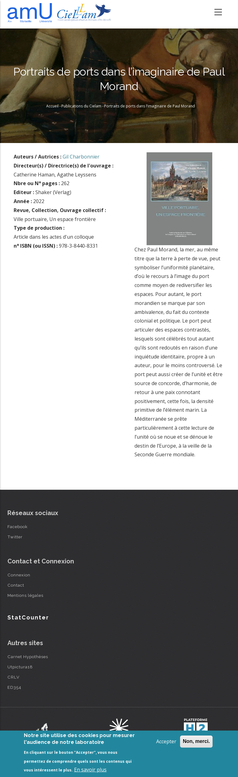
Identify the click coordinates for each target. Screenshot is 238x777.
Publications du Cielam (81, 106)
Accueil (52, 106)
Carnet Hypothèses (27, 656)
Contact (15, 585)
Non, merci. (196, 741)
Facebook (17, 526)
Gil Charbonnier (81, 156)
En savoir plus (90, 769)
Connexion (18, 574)
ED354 (14, 687)
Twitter (15, 536)
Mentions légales (25, 595)
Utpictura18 (20, 666)
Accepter (166, 741)
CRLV (13, 677)
